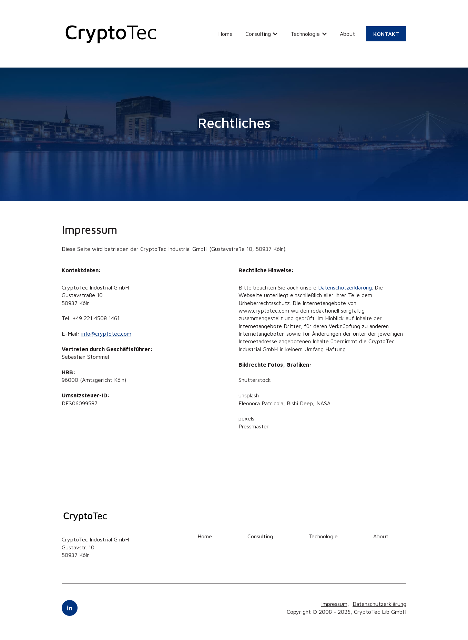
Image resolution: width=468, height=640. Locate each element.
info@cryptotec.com (106, 334)
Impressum (334, 604)
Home (225, 34)
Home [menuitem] (204, 536)
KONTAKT (386, 34)
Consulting (258, 34)
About (347, 34)
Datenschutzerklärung (345, 287)
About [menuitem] (380, 536)
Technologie (305, 34)
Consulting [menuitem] (260, 536)
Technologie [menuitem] (323, 536)
